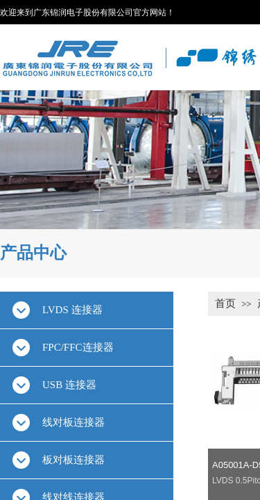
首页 (225, 303)
